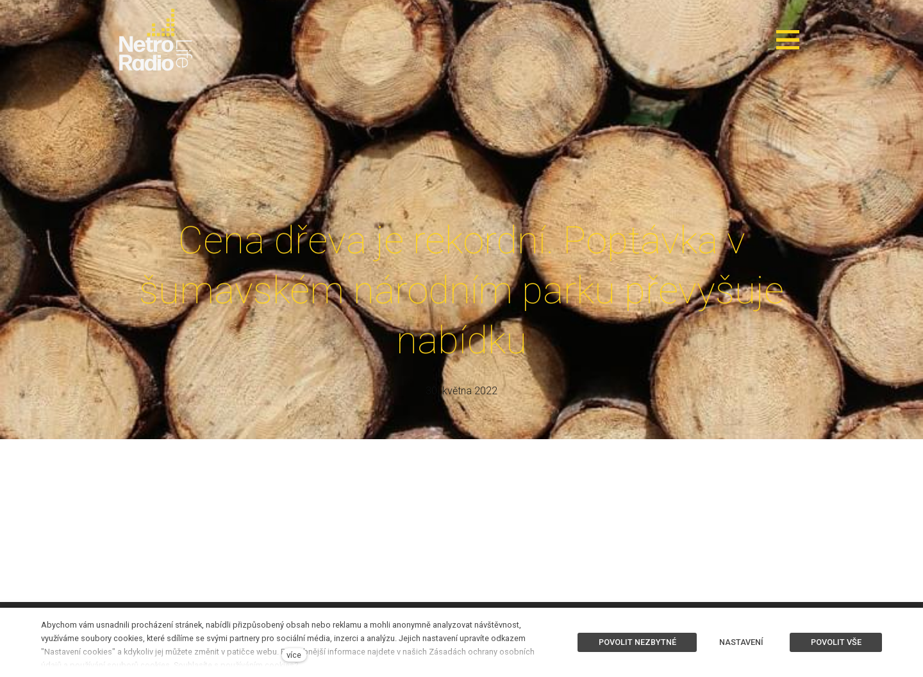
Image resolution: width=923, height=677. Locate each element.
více (294, 655)
